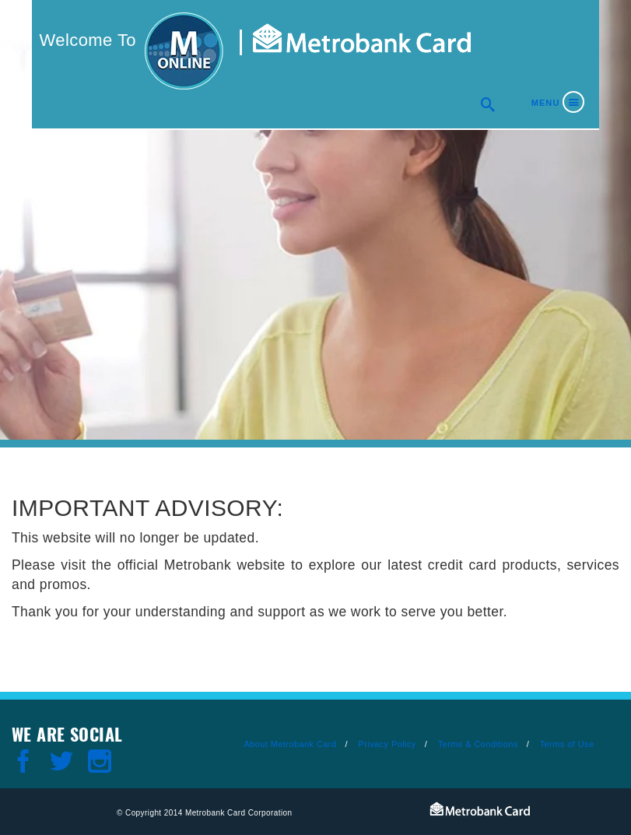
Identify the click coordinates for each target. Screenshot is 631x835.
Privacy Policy (386, 744)
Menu (545, 102)
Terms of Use (567, 744)
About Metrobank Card (290, 744)
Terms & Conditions (478, 744)
